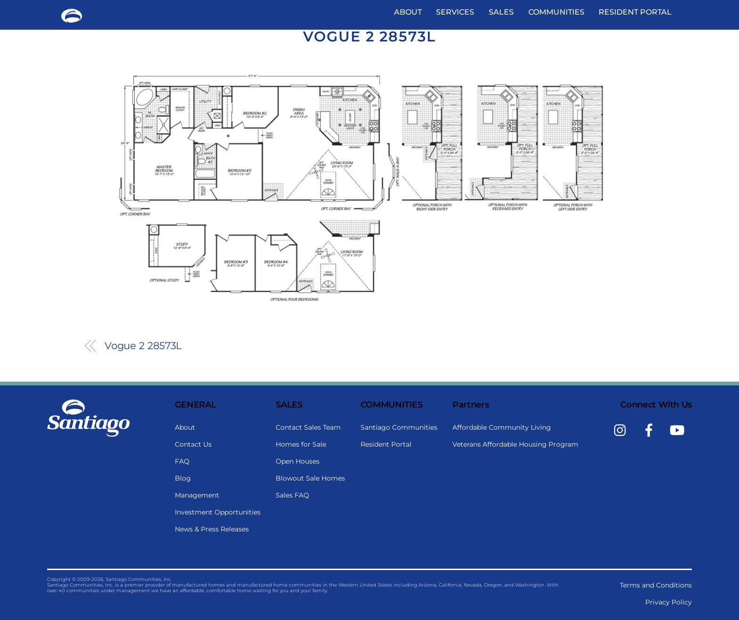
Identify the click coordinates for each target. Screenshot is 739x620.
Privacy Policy (668, 602)
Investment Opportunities (218, 512)
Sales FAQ (292, 495)
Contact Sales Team (308, 427)
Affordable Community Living (501, 427)
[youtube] (679, 429)
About (408, 12)
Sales (501, 12)
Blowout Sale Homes (310, 478)
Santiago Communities (399, 427)
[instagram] (622, 429)
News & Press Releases (212, 529)
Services (455, 12)
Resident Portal (635, 12)
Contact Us (193, 444)
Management (197, 495)
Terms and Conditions (656, 585)
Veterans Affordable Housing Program (515, 444)
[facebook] (651, 429)
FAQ (182, 461)
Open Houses (298, 461)
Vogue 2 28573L (369, 36)
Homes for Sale (301, 444)
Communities (556, 12)
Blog (183, 478)
